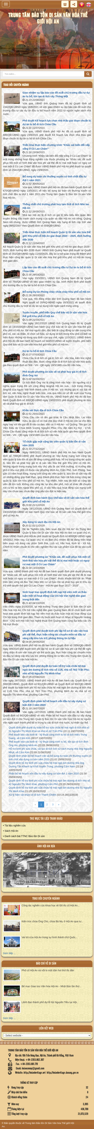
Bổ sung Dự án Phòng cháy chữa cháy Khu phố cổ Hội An (56, 291)
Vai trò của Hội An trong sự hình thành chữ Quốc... (50, 937)
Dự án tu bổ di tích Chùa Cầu (39, 351)
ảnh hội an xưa (46, 846)
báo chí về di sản (46, 963)
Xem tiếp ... (9, 953)
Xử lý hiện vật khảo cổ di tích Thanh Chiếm (32, 794)
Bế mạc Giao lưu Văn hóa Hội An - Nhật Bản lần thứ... (51, 986)
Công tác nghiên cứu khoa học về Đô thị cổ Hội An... (51, 905)
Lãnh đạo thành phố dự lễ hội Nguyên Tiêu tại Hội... (50, 1002)
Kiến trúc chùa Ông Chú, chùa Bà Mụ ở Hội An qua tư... (52, 921)
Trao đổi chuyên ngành (46, 898)
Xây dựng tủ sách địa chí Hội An (41, 522)
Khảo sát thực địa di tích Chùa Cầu (43, 410)
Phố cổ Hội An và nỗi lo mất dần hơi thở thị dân (48, 970)
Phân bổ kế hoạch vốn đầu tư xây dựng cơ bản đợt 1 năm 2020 (44, 773)
